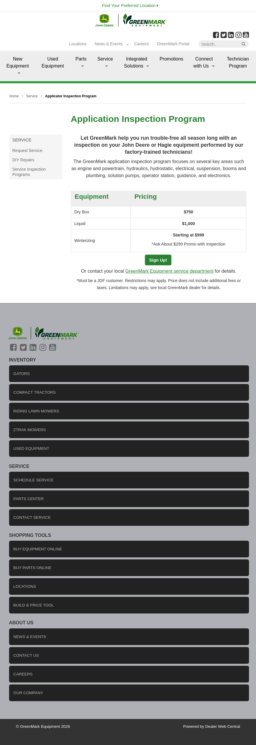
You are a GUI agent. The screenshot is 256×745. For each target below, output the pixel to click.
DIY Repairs (23, 160)
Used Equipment (53, 62)
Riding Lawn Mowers (36, 411)
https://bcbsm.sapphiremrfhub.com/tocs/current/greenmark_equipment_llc (81, 735)
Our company (28, 693)
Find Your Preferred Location (130, 5)
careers (23, 674)
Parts (80, 61)
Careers (141, 44)
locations (24, 586)
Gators (21, 373)
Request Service (27, 150)
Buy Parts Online (32, 568)
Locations (78, 44)
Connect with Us (203, 62)
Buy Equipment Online (37, 549)
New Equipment (17, 65)
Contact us (26, 655)
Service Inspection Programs (29, 172)
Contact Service (32, 517)
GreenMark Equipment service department (169, 271)
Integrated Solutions (136, 62)
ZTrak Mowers (29, 430)
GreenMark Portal (173, 44)
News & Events (109, 44)
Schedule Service (33, 480)
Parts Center (28, 499)
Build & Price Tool (33, 605)
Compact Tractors (34, 392)
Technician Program (238, 62)
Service (105, 61)
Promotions (171, 58)
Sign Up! (158, 259)
